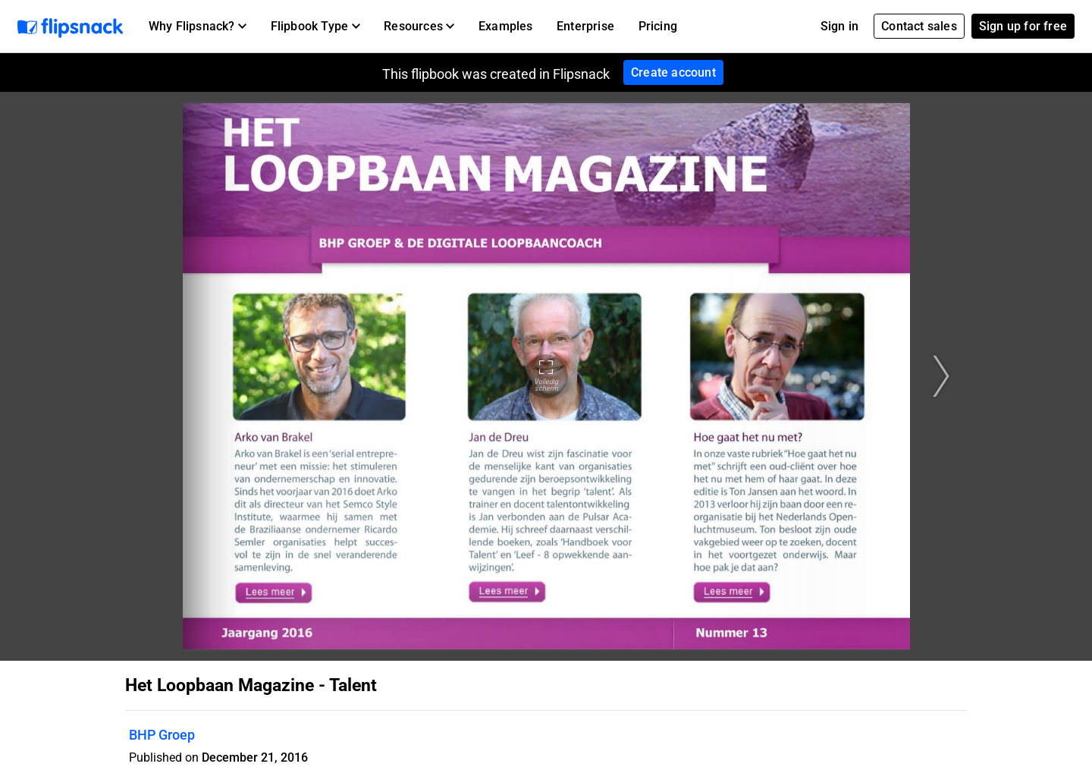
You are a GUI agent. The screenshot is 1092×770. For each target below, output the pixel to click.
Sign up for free (1023, 26)
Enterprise (585, 26)
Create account (673, 72)
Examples (506, 26)
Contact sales (919, 26)
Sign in (839, 26)
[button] (197, 26)
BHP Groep (162, 735)
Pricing (658, 26)
